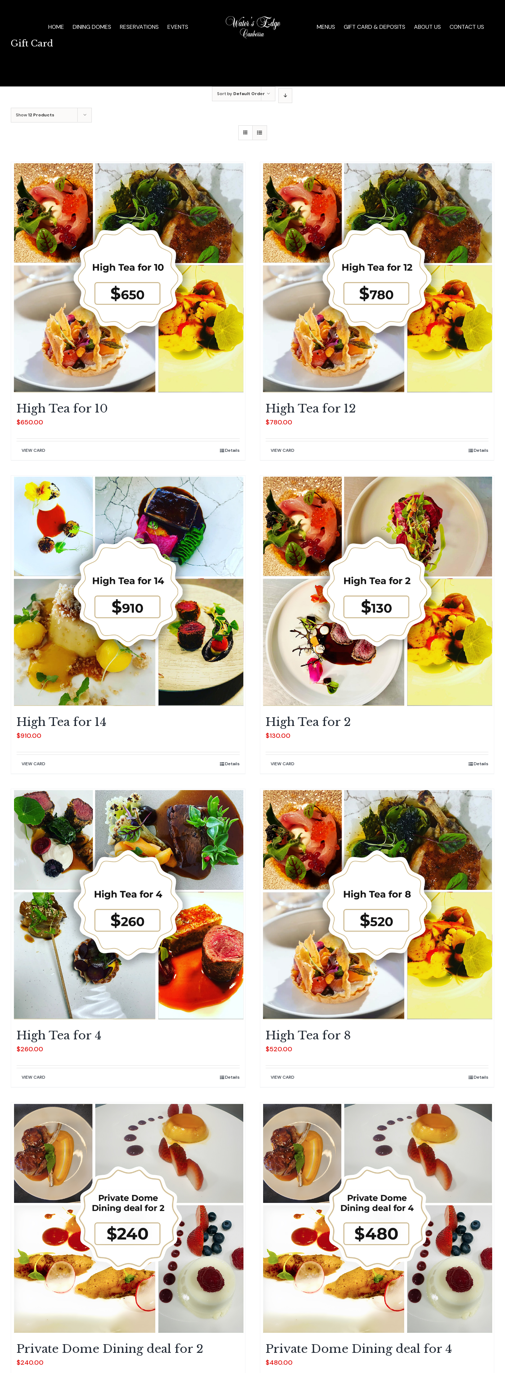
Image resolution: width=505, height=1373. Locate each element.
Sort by (241, 94)
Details (232, 450)
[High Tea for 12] (377, 278)
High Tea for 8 (308, 1035)
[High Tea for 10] (128, 278)
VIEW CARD (33, 450)
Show (35, 115)
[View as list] (260, 133)
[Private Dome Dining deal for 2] (128, 1218)
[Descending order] (285, 95)
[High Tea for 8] (377, 905)
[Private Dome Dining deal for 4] (377, 1218)
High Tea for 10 (62, 408)
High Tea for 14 (62, 722)
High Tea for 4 (59, 1035)
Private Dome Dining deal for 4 (359, 1349)
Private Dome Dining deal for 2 (110, 1349)
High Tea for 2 (308, 722)
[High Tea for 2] (377, 592)
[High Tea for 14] (128, 592)
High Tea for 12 (311, 408)
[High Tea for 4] (128, 905)
